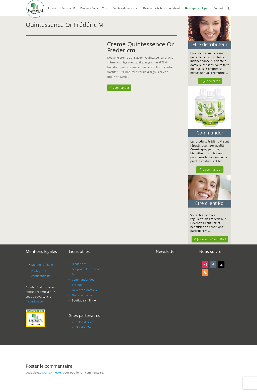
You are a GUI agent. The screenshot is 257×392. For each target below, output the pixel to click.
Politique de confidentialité (41, 273)
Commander (121, 88)
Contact (218, 8)
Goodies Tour (85, 327)
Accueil (52, 8)
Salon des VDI (85, 322)
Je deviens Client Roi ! (211, 239)
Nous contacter (82, 295)
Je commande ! (212, 169)
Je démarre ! (211, 81)
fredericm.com (35, 301)
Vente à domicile (123, 8)
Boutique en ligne (196, 8)
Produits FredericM (92, 8)
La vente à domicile (85, 290)
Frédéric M (68, 8)
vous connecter (52, 372)
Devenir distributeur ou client (161, 8)
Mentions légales (42, 265)
